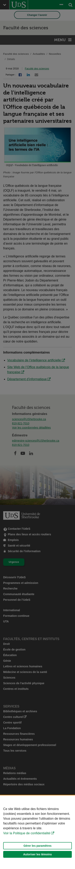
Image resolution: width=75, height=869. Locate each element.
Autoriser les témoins (37, 854)
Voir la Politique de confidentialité (26, 833)
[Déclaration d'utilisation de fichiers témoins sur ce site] (37, 832)
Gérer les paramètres (37, 845)
